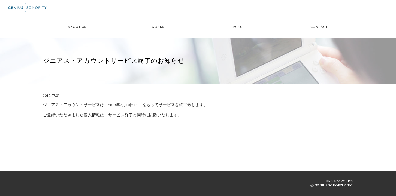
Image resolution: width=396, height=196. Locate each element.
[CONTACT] (319, 26)
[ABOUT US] (77, 26)
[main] (198, 61)
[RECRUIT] (238, 26)
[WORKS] (157, 26)
